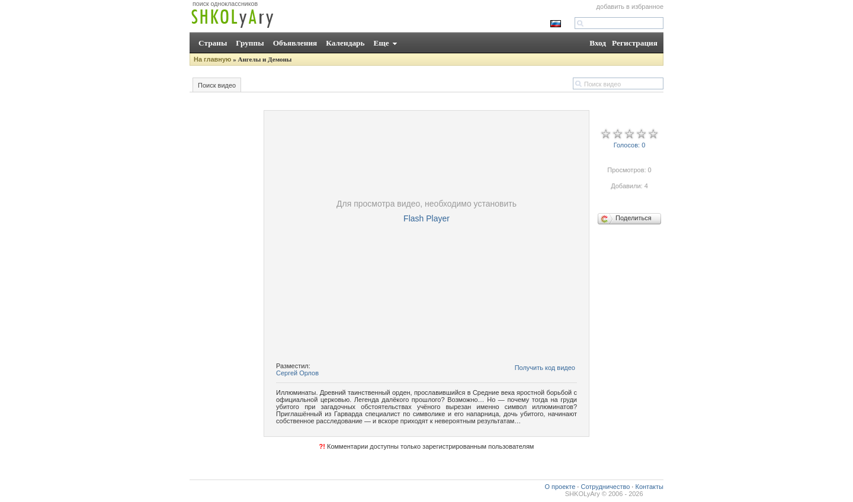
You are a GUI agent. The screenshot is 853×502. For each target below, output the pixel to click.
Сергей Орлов (297, 372)
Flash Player (426, 218)
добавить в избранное (630, 6)
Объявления (295, 42)
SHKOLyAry (582, 493)
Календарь (345, 42)
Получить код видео (545, 367)
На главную (212, 59)
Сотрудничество (605, 486)
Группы (250, 42)
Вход (597, 42)
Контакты (649, 486)
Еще (381, 42)
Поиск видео (217, 85)
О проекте (559, 486)
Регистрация (635, 42)
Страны (212, 42)
